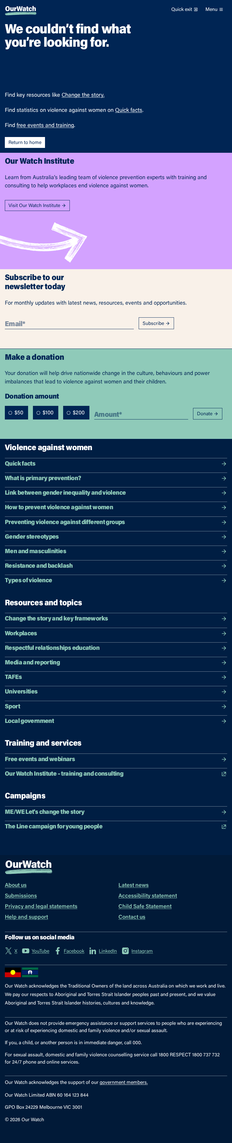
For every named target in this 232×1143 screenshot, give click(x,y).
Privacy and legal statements (41, 907)
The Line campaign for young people (116, 827)
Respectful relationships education (116, 648)
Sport (116, 707)
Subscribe (156, 323)
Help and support (26, 917)
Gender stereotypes (116, 537)
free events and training (45, 126)
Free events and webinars (116, 759)
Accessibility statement (147, 896)
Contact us (131, 917)
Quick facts (128, 110)
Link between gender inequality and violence (116, 493)
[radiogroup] (47, 412)
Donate (207, 413)
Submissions (21, 896)
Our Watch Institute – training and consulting (116, 774)
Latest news (133, 885)
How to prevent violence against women (116, 507)
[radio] (10, 413)
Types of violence (116, 580)
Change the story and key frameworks (116, 619)
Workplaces (116, 633)
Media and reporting (116, 663)
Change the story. (83, 95)
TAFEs (116, 677)
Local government (116, 721)
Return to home (24, 142)
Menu (214, 9)
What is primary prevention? (116, 478)
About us (16, 885)
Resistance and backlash (116, 566)
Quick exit (184, 9)
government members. (124, 1082)
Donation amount (32, 396)
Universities (116, 692)
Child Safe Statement (145, 907)
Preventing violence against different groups (116, 522)
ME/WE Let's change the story (116, 812)
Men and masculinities (116, 551)
